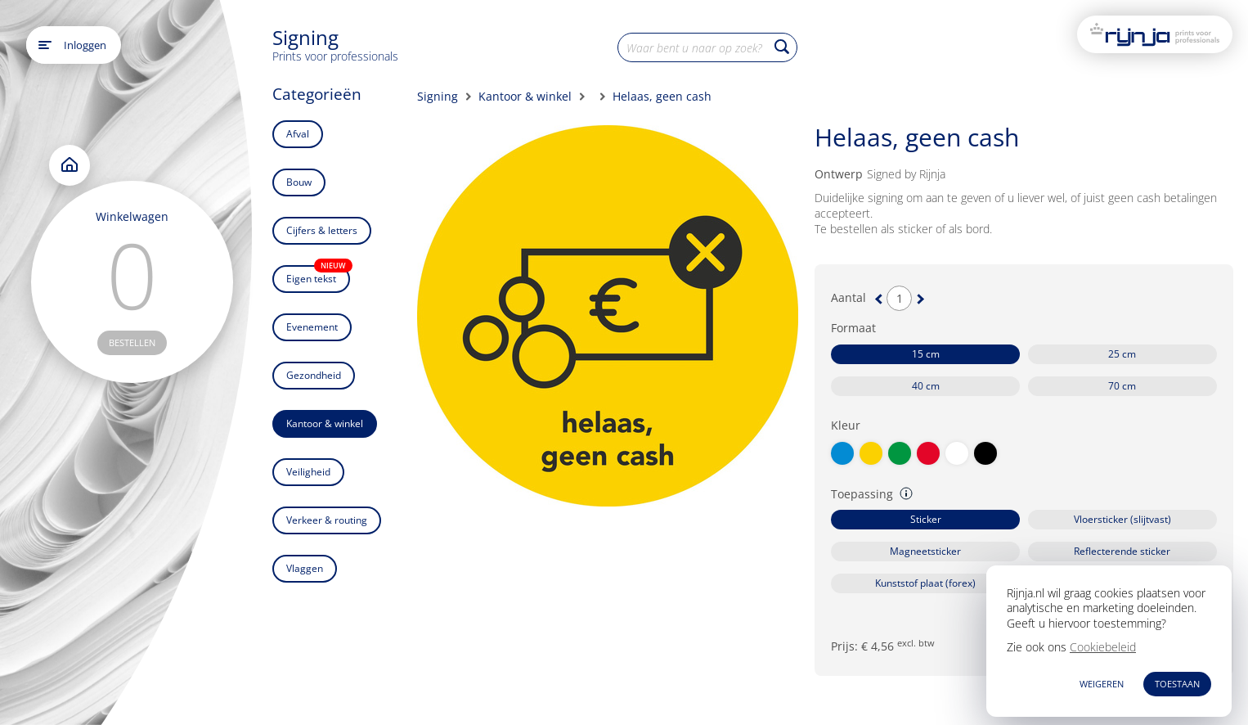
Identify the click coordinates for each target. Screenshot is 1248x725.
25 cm (1122, 354)
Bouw (299, 182)
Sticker (925, 519)
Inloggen (85, 45)
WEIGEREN (1102, 684)
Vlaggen (304, 568)
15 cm (926, 354)
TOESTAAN (1177, 684)
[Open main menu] (45, 45)
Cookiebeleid (1103, 647)
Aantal (848, 297)
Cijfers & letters (321, 230)
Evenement (312, 327)
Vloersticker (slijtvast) (1122, 519)
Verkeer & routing (326, 520)
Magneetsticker (925, 551)
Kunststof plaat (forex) (925, 583)
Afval (297, 134)
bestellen (132, 342)
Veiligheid (308, 472)
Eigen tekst (318, 275)
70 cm (1122, 386)
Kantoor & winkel (324, 423)
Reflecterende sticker (1122, 551)
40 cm (926, 386)
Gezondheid (313, 375)
